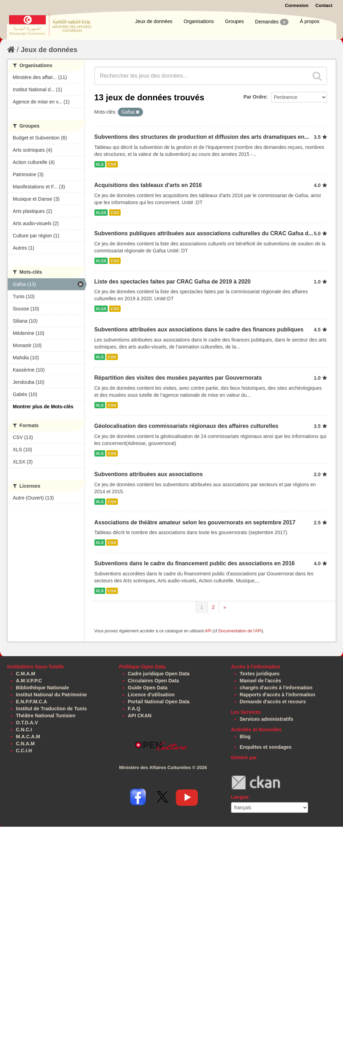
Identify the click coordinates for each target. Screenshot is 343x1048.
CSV (112, 164)
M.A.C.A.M (28, 736)
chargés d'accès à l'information (276, 687)
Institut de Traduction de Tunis (51, 708)
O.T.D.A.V (27, 722)
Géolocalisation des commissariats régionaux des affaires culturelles (186, 426)
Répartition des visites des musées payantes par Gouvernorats (178, 378)
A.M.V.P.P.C (29, 680)
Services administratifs (266, 719)
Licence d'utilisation (151, 694)
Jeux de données (154, 21)
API (208, 631)
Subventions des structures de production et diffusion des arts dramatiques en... (201, 137)
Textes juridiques (260, 673)
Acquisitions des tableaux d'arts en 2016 (148, 185)
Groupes (234, 21)
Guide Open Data (148, 687)
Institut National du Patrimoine (51, 694)
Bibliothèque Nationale (42, 687)
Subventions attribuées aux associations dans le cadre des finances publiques (198, 329)
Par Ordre (254, 97)
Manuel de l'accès (260, 680)
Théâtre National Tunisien (46, 715)
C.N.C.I (24, 729)
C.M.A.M (25, 673)
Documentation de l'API (240, 631)
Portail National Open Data (159, 701)
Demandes (271, 22)
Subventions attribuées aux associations (148, 474)
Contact (323, 5)
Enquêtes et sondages (266, 747)
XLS (100, 164)
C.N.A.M (25, 743)
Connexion (296, 5)
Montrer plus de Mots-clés (43, 406)
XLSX (101, 212)
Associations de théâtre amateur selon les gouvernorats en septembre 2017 (194, 522)
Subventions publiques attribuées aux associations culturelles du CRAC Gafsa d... (203, 233)
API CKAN (140, 715)
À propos (309, 21)
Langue (240, 797)
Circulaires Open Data (153, 680)
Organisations (199, 21)
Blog (245, 736)
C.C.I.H (24, 750)
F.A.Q (134, 708)
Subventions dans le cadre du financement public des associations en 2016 (194, 563)
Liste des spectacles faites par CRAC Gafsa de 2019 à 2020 (172, 282)
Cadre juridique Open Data (159, 673)
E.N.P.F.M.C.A (31, 701)
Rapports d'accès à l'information (277, 694)
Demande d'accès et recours (273, 701)
